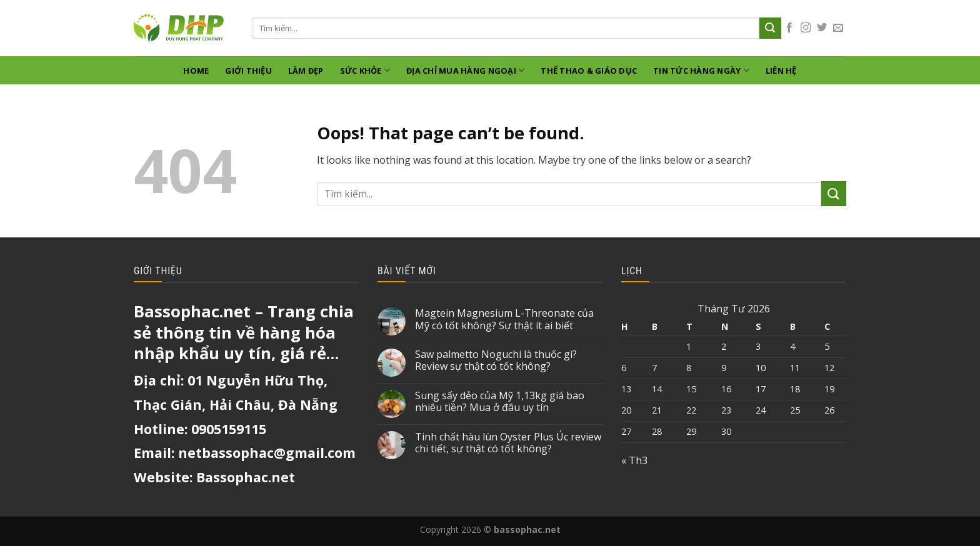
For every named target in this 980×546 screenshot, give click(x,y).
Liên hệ (781, 70)
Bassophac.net (245, 477)
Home (196, 70)
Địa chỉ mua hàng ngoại (465, 70)
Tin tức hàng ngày (701, 70)
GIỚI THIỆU (248, 70)
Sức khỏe (365, 70)
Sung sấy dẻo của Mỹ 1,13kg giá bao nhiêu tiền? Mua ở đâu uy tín (499, 402)
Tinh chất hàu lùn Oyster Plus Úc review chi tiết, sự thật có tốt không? (508, 443)
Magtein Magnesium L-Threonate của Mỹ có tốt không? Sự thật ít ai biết (504, 319)
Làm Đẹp (306, 70)
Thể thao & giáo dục (589, 70)
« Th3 (634, 460)
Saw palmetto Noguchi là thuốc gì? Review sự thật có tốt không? (496, 360)
